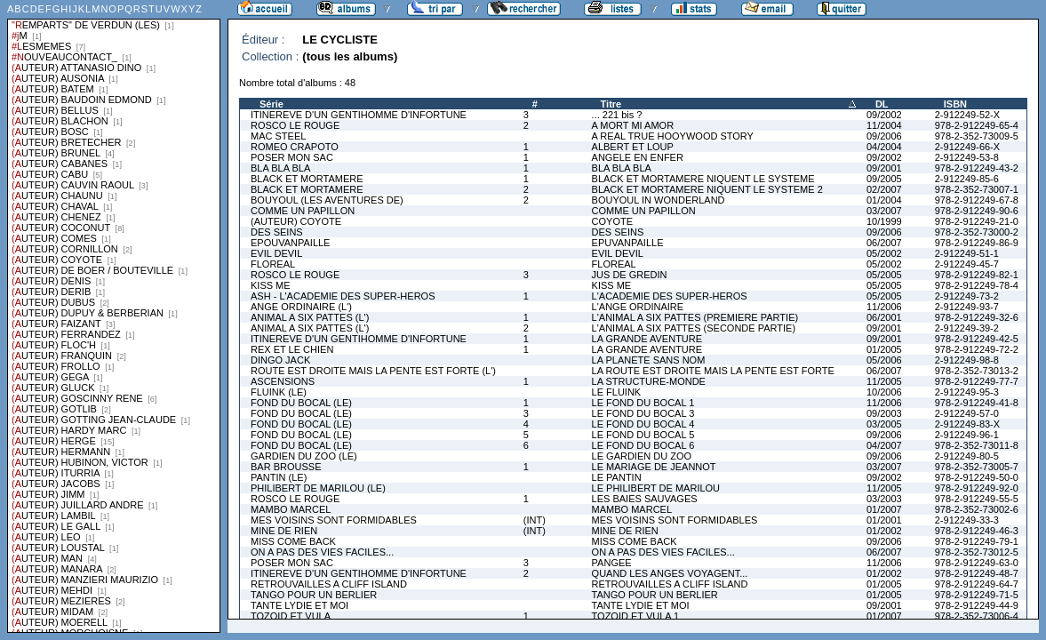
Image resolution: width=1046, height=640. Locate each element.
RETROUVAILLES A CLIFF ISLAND (329, 584)
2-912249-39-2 (967, 328)
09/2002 (884, 114)
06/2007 (884, 242)
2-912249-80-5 (967, 456)
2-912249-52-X (967, 114)
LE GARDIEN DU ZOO (641, 456)
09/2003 (884, 413)
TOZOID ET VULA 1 (636, 616)
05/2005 (884, 274)
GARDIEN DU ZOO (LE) (304, 456)
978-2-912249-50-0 (976, 477)
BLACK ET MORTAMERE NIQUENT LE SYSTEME (703, 178)
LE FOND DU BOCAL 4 (643, 424)
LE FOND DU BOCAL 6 (643, 445)
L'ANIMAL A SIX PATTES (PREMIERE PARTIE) (695, 317)
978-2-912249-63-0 (976, 562)
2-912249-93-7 (967, 306)
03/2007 (884, 210)
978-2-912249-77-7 (976, 381)
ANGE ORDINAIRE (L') (301, 306)
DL (882, 104)
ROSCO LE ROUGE (295, 125)
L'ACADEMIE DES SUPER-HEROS (669, 296)
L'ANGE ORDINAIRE (638, 306)
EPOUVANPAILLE (290, 242)
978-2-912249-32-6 (976, 317)
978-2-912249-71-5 (976, 594)
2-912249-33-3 (967, 520)
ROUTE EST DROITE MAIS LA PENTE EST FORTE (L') (373, 370)
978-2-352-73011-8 (976, 445)
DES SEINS (277, 232)
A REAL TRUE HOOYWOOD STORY (673, 136)
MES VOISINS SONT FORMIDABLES (334, 520)
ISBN (955, 104)
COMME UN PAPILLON (303, 210)
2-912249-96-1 (967, 434)
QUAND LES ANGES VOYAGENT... (670, 573)
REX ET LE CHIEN (292, 349)
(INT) (534, 520)
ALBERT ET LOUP (633, 146)
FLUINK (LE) (279, 392)
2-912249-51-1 (967, 253)
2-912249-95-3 (967, 392)
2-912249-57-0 (967, 413)
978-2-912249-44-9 (976, 605)
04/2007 (884, 445)
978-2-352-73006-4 (976, 616)
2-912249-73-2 (967, 296)
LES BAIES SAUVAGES (645, 498)
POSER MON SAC (292, 157)
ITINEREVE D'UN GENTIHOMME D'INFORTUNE (359, 114)
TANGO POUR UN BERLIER (314, 594)
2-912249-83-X (967, 424)
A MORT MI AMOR (633, 125)
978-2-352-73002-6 (976, 509)
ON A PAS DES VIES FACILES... (322, 552)
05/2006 (884, 360)
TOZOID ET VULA (291, 616)
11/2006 (884, 306)
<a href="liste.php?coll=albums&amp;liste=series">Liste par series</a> (113, 316)
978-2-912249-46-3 (976, 530)
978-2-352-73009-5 (976, 136)
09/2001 (884, 168)
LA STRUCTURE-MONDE (649, 381)
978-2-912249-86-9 (976, 242)
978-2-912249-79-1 (976, 541)
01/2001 (884, 520)
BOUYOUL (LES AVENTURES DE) (327, 200)
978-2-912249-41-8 (976, 402)
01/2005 (884, 349)
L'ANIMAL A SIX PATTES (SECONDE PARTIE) (694, 328)
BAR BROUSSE (286, 466)
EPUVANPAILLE (628, 242)
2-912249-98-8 (967, 360)
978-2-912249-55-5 (976, 498)
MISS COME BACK (293, 541)
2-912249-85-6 (967, 178)
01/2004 (884, 200)
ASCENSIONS (283, 381)
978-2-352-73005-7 (976, 466)
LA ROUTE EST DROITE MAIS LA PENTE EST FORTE (713, 370)
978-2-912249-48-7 (976, 573)
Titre (611, 104)
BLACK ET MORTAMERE (307, 178)
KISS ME (271, 285)
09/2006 (884, 136)
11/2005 (884, 381)
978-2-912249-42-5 (976, 338)
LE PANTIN (617, 477)
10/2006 (884, 392)
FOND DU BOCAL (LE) (301, 402)
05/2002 (884, 253)
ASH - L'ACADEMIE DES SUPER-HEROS (343, 296)
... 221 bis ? (617, 114)
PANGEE (612, 562)
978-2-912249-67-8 (976, 200)
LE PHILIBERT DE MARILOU (656, 488)
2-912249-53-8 (967, 157)
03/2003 (884, 498)
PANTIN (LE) (279, 477)
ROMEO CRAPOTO (295, 146)
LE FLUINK (617, 392)
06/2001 (884, 317)
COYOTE (612, 221)
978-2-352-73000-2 (976, 232)
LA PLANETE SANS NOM (649, 360)
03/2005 (884, 424)
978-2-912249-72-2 (976, 349)
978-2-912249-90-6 (976, 210)
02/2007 (884, 189)
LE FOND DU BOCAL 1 (643, 402)
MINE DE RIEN (284, 530)
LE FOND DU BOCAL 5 (643, 434)
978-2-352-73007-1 (976, 189)
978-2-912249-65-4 (976, 125)
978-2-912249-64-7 (976, 584)
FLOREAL (273, 264)
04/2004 (884, 146)
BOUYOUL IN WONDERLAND (658, 200)
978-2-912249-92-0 (976, 488)
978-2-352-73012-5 (976, 552)
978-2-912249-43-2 (976, 168)
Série (271, 104)
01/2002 (884, 530)
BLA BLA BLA (280, 168)
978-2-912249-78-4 (976, 285)
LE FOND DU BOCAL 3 (643, 413)
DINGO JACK (280, 360)
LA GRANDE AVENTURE (647, 338)
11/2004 (884, 125)
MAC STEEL (278, 136)
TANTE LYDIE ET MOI (299, 605)
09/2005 (884, 178)
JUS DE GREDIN (629, 274)
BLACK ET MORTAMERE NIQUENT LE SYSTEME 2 (707, 189)
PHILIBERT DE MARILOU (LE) (318, 488)
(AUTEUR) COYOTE (296, 221)
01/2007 (884, 509)
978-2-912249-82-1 (976, 274)
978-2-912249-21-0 (976, 221)
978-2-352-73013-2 (976, 370)
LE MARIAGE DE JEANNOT (654, 466)
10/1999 (884, 221)
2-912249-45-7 (967, 264)
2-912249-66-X (967, 146)
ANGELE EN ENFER (637, 157)
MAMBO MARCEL (291, 509)
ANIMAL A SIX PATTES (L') (310, 317)
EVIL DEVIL (276, 253)
